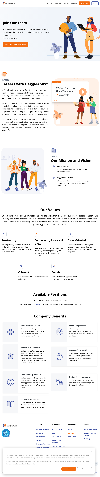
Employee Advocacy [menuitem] (43, 444)
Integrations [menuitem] (40, 437)
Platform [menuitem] (49, 3)
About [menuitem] (70, 429)
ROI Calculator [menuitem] (57, 429)
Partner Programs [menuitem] (58, 446)
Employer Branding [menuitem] (42, 448)
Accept (69, 469)
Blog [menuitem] (53, 433)
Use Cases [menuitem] (39, 433)
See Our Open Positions (15, 44)
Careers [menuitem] (71, 433)
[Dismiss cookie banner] (91, 451)
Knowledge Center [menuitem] (90, 429)
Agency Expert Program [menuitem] (57, 441)
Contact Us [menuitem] (72, 437)
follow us (39, 305)
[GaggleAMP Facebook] (96, 464)
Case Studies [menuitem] (58, 3)
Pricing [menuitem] (66, 3)
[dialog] (49, 461)
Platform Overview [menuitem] (42, 429)
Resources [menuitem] (74, 3)
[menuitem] (95, 3)
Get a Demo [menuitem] (84, 3)
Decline (84, 469)
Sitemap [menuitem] (87, 439)
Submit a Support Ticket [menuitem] (90, 434)
